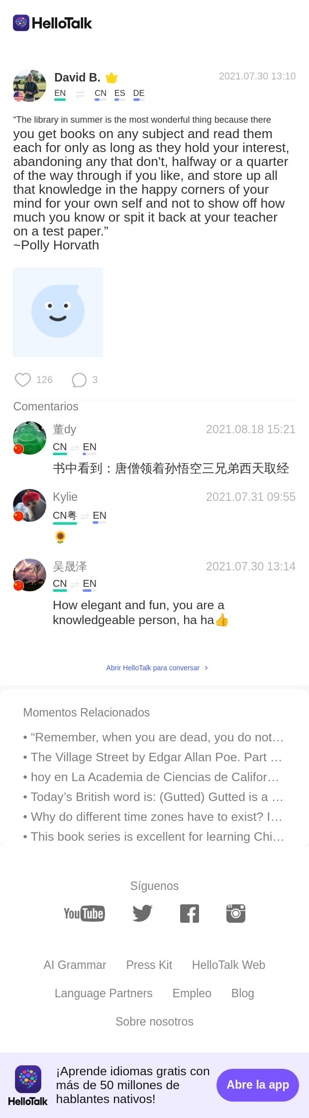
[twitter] (142, 913)
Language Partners (104, 993)
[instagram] (235, 913)
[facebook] (189, 913)
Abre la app (257, 1084)
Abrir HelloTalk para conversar (153, 668)
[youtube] (84, 913)
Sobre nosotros (154, 1021)
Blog (242, 993)
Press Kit (149, 964)
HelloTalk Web (229, 964)
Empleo (192, 993)
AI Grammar (74, 964)
